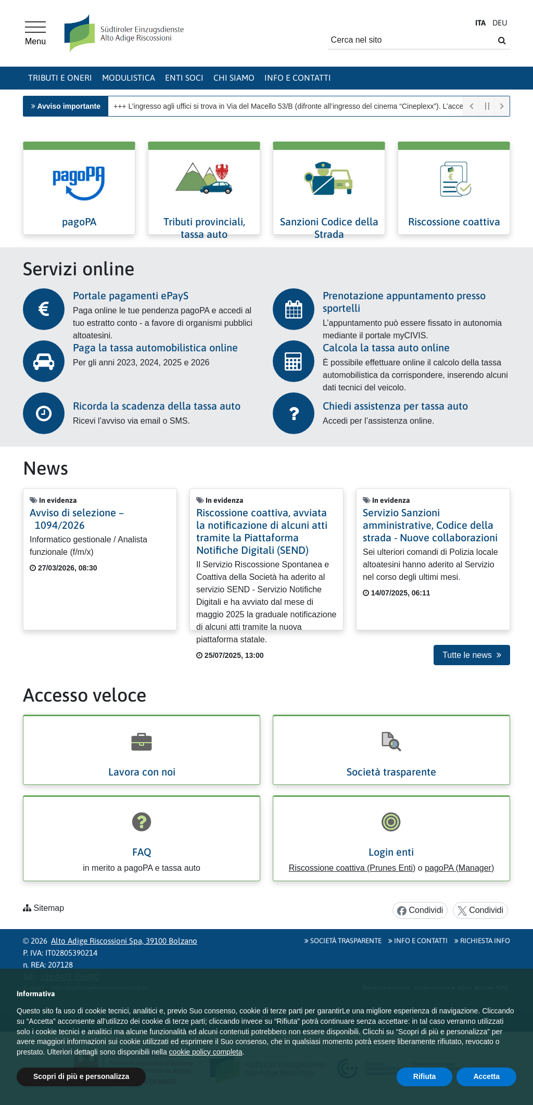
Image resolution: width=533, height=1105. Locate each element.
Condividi (420, 911)
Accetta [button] (486, 1076)
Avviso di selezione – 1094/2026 (77, 518)
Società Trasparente (343, 940)
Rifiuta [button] (424, 1076)
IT (480, 22)
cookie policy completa (206, 1052)
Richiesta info (482, 940)
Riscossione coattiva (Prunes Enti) (352, 867)
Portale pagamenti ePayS (130, 295)
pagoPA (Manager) (459, 867)
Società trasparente (391, 772)
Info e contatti (297, 77)
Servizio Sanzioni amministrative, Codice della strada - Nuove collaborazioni (430, 524)
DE (499, 22)
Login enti (391, 852)
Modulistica (128, 77)
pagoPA (79, 221)
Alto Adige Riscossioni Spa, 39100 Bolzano (124, 940)
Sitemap (48, 908)
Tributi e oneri (60, 77)
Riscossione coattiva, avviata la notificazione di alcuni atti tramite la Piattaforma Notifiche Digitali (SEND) (261, 531)
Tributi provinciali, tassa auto (204, 227)
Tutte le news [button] (471, 655)
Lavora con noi (141, 772)
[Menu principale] (35, 33)
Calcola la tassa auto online (386, 347)
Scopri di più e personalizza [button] (81, 1076)
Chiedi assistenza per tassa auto (395, 406)
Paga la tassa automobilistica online (155, 347)
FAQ (141, 852)
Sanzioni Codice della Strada (329, 227)
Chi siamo (234, 77)
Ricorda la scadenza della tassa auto (156, 406)
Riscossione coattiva (454, 221)
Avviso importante (68, 106)
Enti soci (184, 77)
